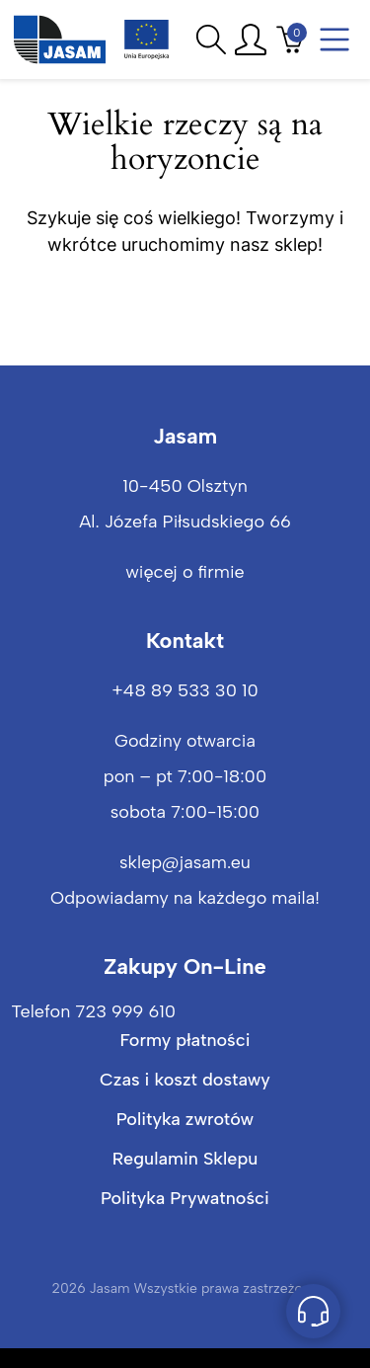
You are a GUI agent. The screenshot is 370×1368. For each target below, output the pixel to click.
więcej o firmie (184, 572)
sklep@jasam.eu (185, 862)
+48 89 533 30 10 (185, 690)
